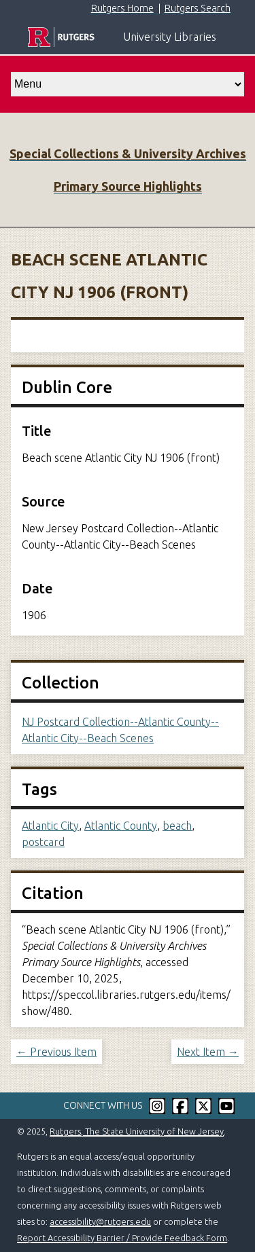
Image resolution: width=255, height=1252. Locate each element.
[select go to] (127, 84)
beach (177, 826)
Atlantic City (50, 826)
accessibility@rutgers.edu (100, 1221)
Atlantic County (120, 826)
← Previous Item (56, 1052)
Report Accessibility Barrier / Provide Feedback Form (122, 1237)
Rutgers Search (198, 8)
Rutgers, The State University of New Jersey (137, 1131)
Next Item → (208, 1052)
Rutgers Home (122, 8)
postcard (43, 842)
